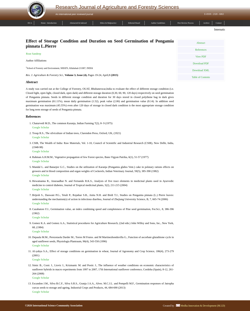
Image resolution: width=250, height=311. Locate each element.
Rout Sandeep (33, 53)
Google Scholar (40, 127)
